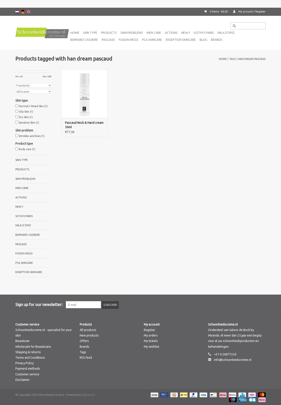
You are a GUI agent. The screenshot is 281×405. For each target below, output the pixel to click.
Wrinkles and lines (32, 136)
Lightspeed (88, 394)
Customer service (27, 374)
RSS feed (86, 357)
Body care (27, 149)
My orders (151, 335)
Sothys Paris (204, 32)
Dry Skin (26, 117)
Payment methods (27, 368)
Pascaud (108, 39)
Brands (217, 39)
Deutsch (23, 11)
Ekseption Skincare (181, 39)
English (28, 11)
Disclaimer (22, 379)
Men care (154, 32)
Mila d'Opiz (226, 32)
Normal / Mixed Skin (33, 106)
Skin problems (132, 32)
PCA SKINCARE (152, 39)
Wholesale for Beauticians (33, 346)
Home (74, 32)
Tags (232, 59)
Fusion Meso (128, 39)
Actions (171, 32)
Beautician (22, 340)
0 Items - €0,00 (216, 11)
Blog (203, 39)
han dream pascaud (252, 59)
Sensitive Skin (29, 122)
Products (109, 32)
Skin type (90, 32)
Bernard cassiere (84, 39)
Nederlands (17, 11)
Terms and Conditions (30, 357)
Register (149, 329)
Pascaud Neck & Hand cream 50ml (84, 125)
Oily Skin (26, 111)
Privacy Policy (24, 362)
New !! (185, 32)
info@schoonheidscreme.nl (233, 359)
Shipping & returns (28, 351)
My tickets (151, 340)
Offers (84, 340)
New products (89, 335)
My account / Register (249, 11)
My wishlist (151, 346)
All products (88, 329)
